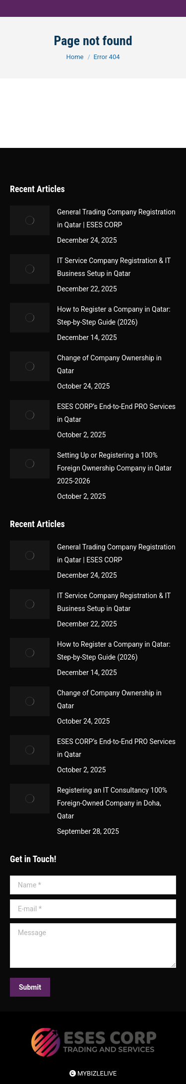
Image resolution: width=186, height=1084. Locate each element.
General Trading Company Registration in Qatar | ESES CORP (116, 218)
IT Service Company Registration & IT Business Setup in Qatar (114, 267)
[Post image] (30, 220)
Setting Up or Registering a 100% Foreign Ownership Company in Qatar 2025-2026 (114, 468)
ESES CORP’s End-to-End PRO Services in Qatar (116, 413)
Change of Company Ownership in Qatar (109, 364)
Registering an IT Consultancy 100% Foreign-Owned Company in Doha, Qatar (112, 803)
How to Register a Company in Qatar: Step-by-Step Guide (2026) (114, 315)
